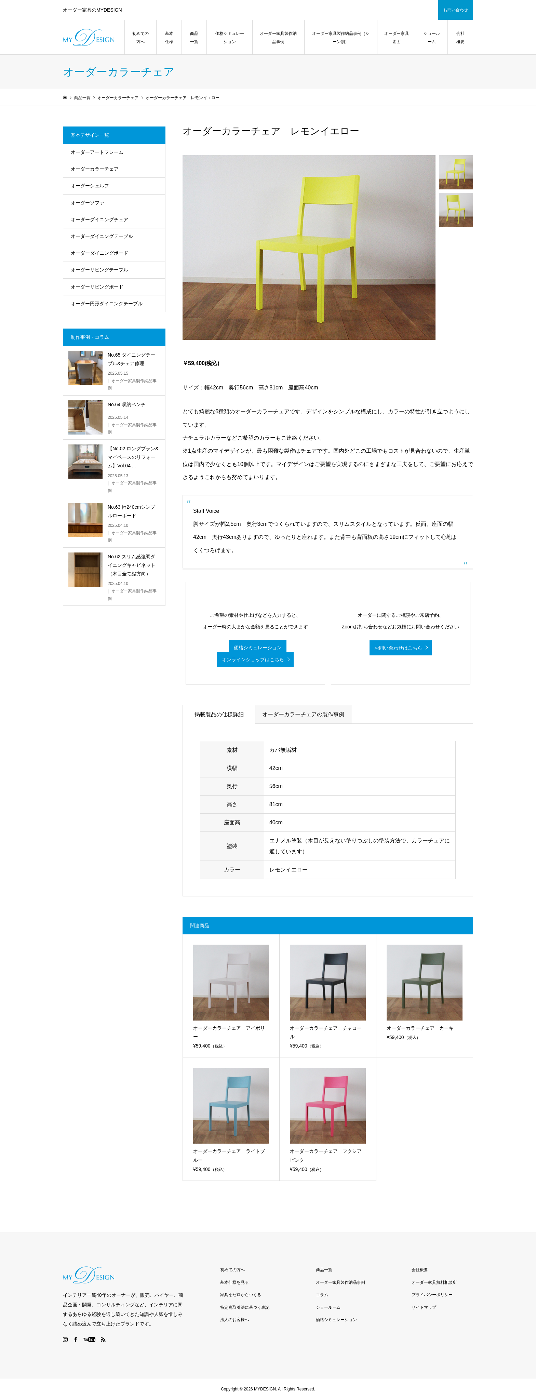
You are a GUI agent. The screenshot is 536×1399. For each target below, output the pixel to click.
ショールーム (432, 37)
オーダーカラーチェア (95, 169)
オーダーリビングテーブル (99, 269)
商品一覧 (194, 37)
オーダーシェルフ (90, 185)
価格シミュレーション (229, 37)
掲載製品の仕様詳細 (219, 714)
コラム (322, 1294)
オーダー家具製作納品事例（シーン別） (341, 37)
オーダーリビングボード (97, 287)
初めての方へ (140, 37)
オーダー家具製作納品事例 (278, 37)
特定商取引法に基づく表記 (244, 1307)
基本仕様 (169, 37)
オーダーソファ (87, 202)
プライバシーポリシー (432, 1294)
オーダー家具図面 (396, 37)
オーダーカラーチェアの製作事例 (303, 714)
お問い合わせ (455, 10)
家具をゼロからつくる (240, 1294)
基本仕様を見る (234, 1282)
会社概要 (460, 37)
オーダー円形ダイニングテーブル (107, 303)
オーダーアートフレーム (97, 152)
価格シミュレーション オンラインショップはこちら (251, 653)
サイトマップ (424, 1307)
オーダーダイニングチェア (99, 219)
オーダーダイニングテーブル (102, 236)
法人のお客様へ (234, 1319)
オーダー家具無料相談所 (434, 1282)
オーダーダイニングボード (99, 253)
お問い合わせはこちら (398, 648)
